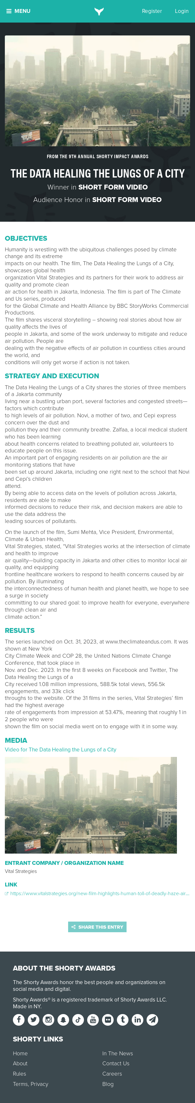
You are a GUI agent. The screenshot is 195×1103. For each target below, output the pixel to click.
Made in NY (26, 1006)
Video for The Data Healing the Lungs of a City (60, 749)
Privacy (39, 1084)
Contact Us (115, 1063)
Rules (19, 1073)
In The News (117, 1053)
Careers (112, 1073)
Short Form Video (113, 187)
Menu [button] (18, 11)
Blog (108, 1084)
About (20, 1063)
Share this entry (97, 927)
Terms (20, 1084)
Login (182, 11)
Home (20, 1053)
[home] (98, 11)
